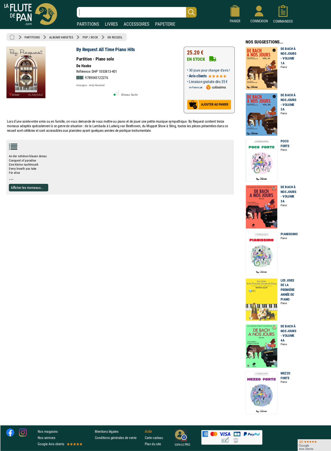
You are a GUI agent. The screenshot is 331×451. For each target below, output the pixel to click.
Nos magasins (48, 431)
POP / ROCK (90, 37)
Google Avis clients (60, 444)
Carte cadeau (154, 438)
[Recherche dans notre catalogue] (137, 12)
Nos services (46, 438)
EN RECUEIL (115, 37)
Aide (148, 431)
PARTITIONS (88, 24)
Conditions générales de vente (119, 438)
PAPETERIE (165, 24)
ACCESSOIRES (136, 24)
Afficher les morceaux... (27, 188)
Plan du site (153, 444)
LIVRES (111, 24)
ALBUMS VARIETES (61, 37)
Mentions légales (106, 431)
